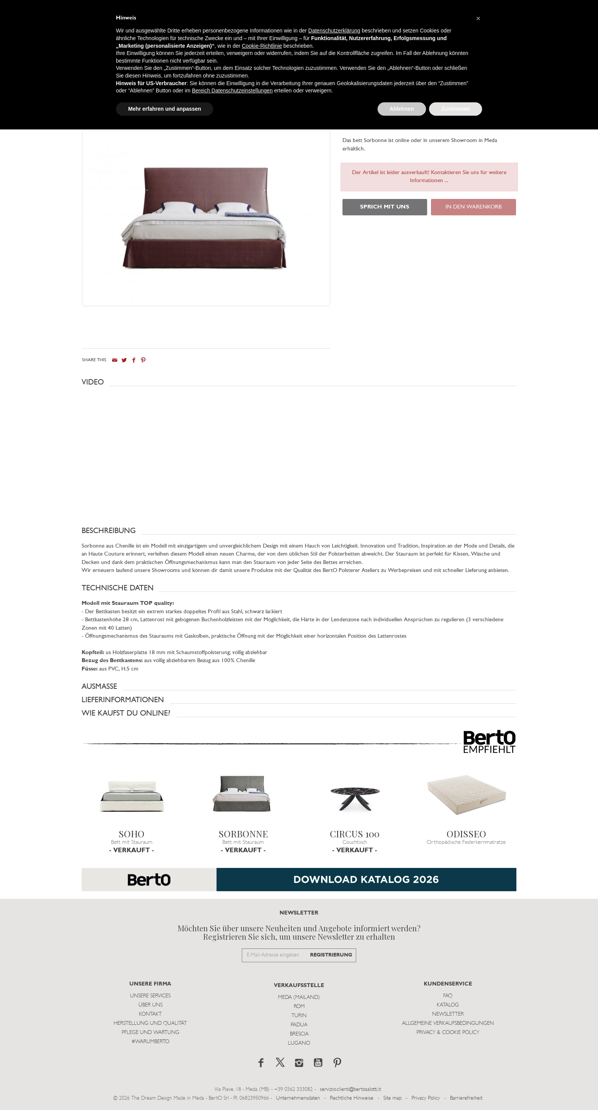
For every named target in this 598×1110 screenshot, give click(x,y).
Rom (299, 1006)
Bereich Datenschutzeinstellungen (232, 90)
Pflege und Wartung (150, 1032)
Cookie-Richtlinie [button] (262, 46)
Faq (447, 996)
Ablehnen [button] (402, 109)
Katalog (448, 1005)
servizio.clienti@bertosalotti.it (350, 1089)
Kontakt (150, 1014)
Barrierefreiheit (466, 1098)
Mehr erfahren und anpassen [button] (164, 109)
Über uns (150, 1005)
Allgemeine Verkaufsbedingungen (448, 1023)
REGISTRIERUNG (331, 954)
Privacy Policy (426, 1098)
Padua (299, 1025)
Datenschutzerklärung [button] (334, 30)
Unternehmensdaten (298, 1098)
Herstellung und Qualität (150, 1023)
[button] (299, 382)
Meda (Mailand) (299, 997)
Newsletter (448, 1014)
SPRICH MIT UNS (384, 207)
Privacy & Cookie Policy (447, 1032)
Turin (299, 1015)
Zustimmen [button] (455, 109)
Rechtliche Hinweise (351, 1098)
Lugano (299, 1043)
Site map (392, 1098)
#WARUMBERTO (150, 1041)
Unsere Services (150, 996)
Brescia (299, 1034)
